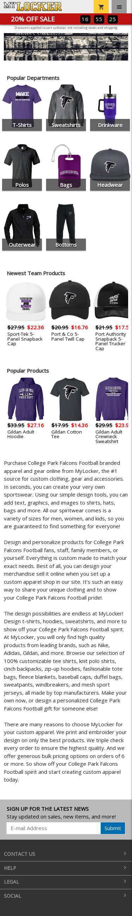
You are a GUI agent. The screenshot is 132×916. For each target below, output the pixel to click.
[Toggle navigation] (119, 6)
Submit (113, 828)
